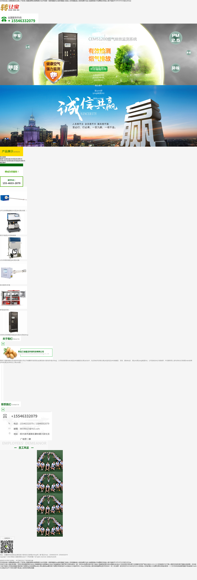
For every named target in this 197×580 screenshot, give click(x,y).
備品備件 (98, 85)
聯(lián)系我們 (98, 106)
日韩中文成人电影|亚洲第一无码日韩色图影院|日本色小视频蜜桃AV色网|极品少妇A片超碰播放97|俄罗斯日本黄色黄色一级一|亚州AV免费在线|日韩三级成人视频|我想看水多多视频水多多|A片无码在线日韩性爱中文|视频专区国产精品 (73, 564)
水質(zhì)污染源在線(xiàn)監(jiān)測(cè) (98, 77)
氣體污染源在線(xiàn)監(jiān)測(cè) (98, 67)
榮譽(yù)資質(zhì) (98, 100)
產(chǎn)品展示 (98, 53)
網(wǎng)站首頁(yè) (98, 29)
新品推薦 (98, 60)
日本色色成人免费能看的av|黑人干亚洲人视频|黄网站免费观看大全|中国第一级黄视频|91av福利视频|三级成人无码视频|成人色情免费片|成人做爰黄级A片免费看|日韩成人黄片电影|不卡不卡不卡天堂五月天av (65, 1)
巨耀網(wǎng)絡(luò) (63, 557)
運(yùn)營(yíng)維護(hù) (98, 92)
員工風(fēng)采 (98, 46)
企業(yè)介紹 (98, 41)
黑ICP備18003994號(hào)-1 (9, 558)
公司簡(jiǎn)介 (98, 36)
